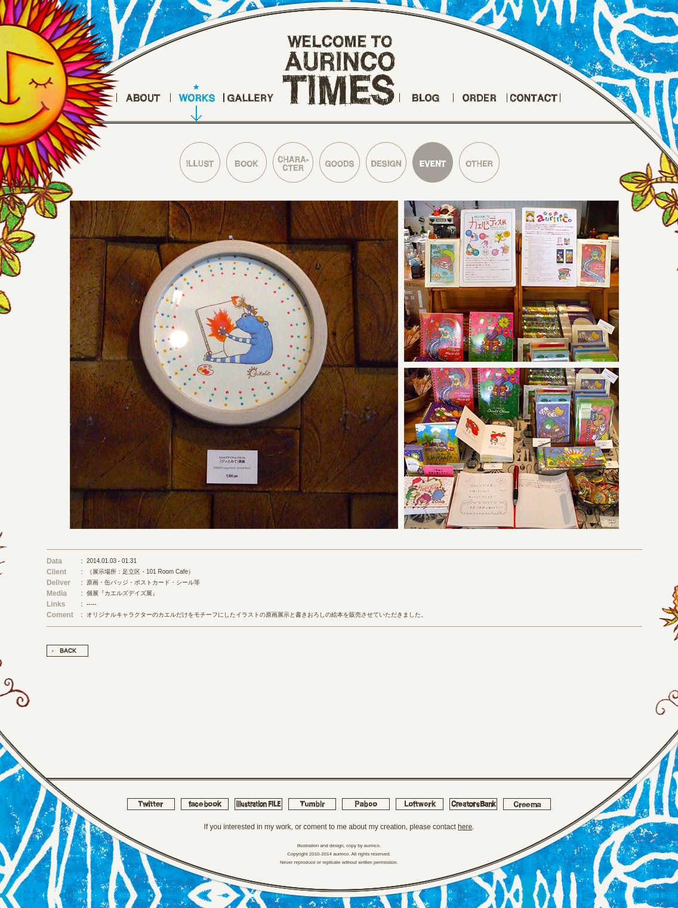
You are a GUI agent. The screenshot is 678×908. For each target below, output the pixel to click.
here (465, 827)
